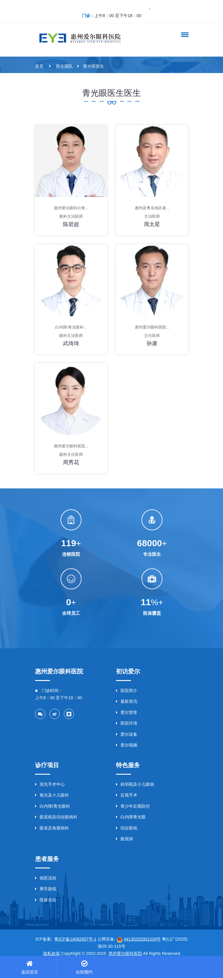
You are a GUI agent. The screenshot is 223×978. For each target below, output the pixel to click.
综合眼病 (126, 828)
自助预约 (84, 972)
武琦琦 (71, 343)
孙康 (152, 343)
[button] (183, 34)
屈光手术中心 (50, 784)
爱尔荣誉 (126, 712)
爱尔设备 (126, 734)
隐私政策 (51, 953)
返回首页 (29, 972)
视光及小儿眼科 (52, 795)
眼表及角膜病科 (52, 828)
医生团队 (64, 66)
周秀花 (71, 462)
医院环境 (126, 723)
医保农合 (45, 899)
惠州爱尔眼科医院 (125, 953)
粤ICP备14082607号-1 (75, 939)
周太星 (152, 224)
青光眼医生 (93, 66)
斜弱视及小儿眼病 (135, 784)
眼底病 (124, 838)
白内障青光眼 (131, 817)
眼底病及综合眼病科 (56, 817)
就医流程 (45, 878)
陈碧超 (71, 224)
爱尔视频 (126, 745)
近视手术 (126, 795)
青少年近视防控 (133, 806)
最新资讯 (126, 701)
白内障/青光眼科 (52, 806)
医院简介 (126, 690)
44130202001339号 (142, 939)
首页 (39, 66)
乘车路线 (45, 888)
